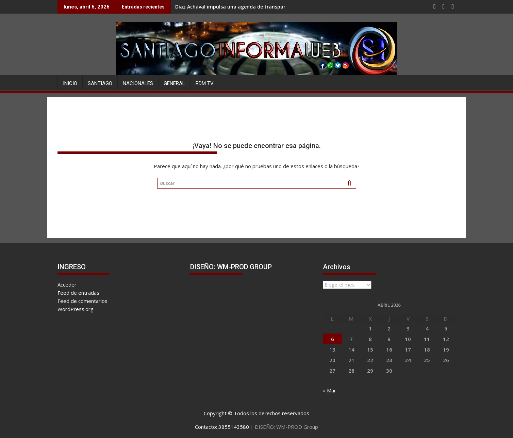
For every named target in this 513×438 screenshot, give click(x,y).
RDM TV (205, 83)
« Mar (329, 390)
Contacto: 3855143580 (222, 426)
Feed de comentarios (82, 300)
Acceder (67, 284)
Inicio (70, 83)
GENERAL (174, 83)
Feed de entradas (78, 292)
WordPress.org (75, 309)
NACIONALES (138, 83)
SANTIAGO (100, 83)
